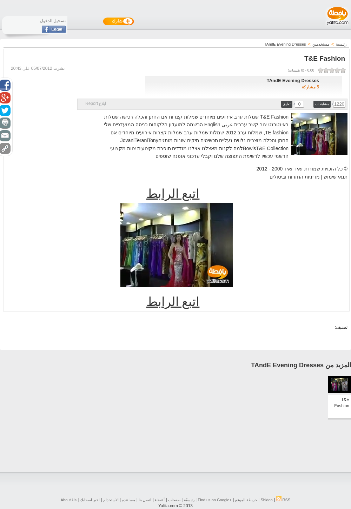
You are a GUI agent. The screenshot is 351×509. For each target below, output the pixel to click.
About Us (69, 500)
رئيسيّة (189, 500)
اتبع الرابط (173, 194)
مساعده (128, 500)
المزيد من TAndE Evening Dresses (301, 365)
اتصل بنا (145, 500)
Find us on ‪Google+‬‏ (215, 500)
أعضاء (160, 500)
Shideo (266, 500)
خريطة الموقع (246, 500)
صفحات (174, 500)
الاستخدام (111, 500)
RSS (283, 500)
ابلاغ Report (95, 103)
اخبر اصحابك (90, 500)
